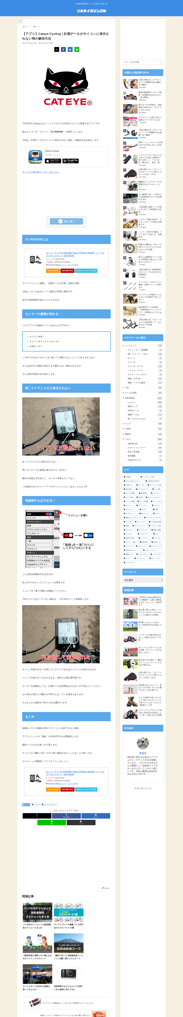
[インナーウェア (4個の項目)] (155, 546)
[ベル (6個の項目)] (157, 534)
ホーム (69, 1009)
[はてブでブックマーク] (70, 49)
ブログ (26, 804)
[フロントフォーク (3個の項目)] (152, 550)
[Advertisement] (66, 195)
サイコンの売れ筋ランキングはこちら (40, 172)
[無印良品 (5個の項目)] (144, 542)
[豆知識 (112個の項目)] (131, 477)
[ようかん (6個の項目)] (129, 534)
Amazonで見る (53, 271)
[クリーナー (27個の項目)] (156, 493)
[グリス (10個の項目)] (157, 514)
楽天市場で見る (67, 271)
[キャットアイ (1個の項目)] (155, 558)
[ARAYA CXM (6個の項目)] (130, 538)
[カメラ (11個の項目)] (145, 510)
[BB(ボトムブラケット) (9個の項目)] (133, 518)
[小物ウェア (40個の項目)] (129, 485)
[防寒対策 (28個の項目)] (143, 493)
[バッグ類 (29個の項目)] (157, 489)
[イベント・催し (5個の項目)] (130, 542)
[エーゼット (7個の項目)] (129, 530)
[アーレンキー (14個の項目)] (142, 505)
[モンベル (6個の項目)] (157, 538)
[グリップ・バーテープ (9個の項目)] (153, 518)
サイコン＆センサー (49, 804)
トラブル (36, 804)
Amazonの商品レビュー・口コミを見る (63, 265)
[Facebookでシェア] (63, 49)
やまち (143, 753)
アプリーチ (56, 155)
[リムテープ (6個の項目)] (144, 534)
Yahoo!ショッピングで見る (86, 271)
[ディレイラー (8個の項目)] (140, 522)
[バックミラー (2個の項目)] (156, 554)
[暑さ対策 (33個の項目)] (128, 489)
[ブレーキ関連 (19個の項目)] (142, 501)
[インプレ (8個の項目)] (128, 522)
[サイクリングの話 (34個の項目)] (155, 485)
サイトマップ (99, 1009)
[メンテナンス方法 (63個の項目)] (151, 477)
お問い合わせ (111, 1009)
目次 (66, 221)
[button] (81, 822)
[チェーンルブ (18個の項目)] (156, 501)
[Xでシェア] (56, 49)
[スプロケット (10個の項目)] (130, 514)
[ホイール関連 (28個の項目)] (130, 493)
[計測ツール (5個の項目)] (156, 542)
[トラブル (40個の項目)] (140, 485)
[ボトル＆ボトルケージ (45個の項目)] (133, 481)
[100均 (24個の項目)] (139, 497)
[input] (143, 62)
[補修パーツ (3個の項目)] (129, 554)
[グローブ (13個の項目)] (157, 505)
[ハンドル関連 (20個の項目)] (129, 501)
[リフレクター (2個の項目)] (142, 554)
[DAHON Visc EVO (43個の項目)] (153, 481)
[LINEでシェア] (76, 49)
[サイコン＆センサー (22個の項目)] (154, 497)
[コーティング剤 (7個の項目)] (155, 526)
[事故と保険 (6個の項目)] (156, 530)
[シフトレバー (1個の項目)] (140, 558)
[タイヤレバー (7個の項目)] (143, 530)
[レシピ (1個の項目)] (128, 558)
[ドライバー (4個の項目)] (128, 546)
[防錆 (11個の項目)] (157, 510)
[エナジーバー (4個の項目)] (141, 546)
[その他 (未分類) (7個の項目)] (155, 522)
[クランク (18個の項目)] (129, 505)
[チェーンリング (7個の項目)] (139, 526)
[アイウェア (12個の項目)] (130, 510)
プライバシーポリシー (82, 1009)
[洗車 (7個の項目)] (127, 526)
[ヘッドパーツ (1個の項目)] (143, 563)
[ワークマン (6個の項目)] (144, 538)
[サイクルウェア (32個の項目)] (143, 489)
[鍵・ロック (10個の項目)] (145, 514)
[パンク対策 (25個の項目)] (129, 497)
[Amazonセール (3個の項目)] (132, 550)
